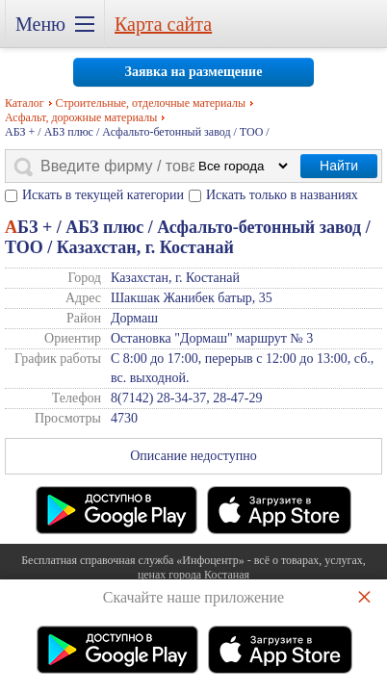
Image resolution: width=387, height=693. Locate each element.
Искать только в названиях (282, 195)
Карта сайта (163, 24)
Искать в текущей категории (103, 195)
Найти (339, 165)
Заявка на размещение (194, 71)
